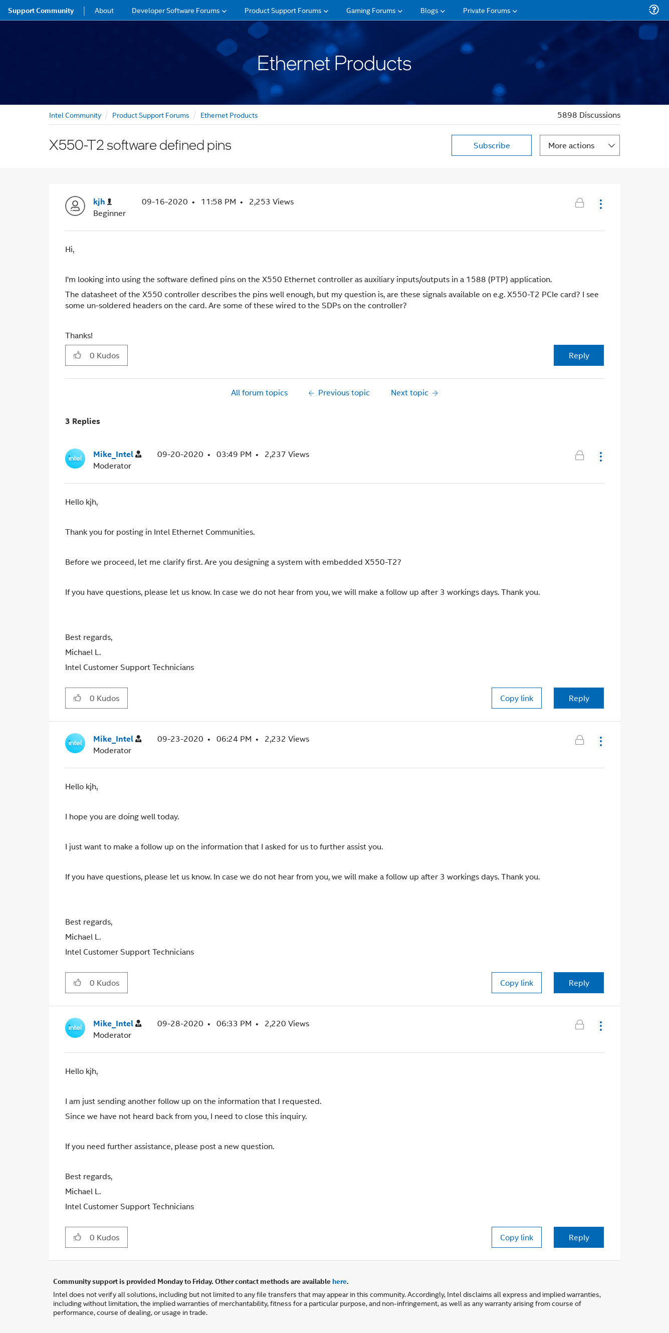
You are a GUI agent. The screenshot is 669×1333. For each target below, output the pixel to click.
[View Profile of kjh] (102, 201)
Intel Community (75, 114)
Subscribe (492, 145)
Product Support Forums (150, 114)
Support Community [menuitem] (41, 10)
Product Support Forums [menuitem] (283, 10)
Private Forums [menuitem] (487, 10)
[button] (600, 204)
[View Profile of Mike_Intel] (117, 454)
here (339, 1280)
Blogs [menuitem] (429, 10)
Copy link (516, 698)
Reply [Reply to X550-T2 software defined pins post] (579, 355)
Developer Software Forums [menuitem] (176, 10)
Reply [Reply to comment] (579, 698)
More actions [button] (571, 145)
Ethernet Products (229, 114)
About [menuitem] (104, 10)
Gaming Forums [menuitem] (371, 10)
